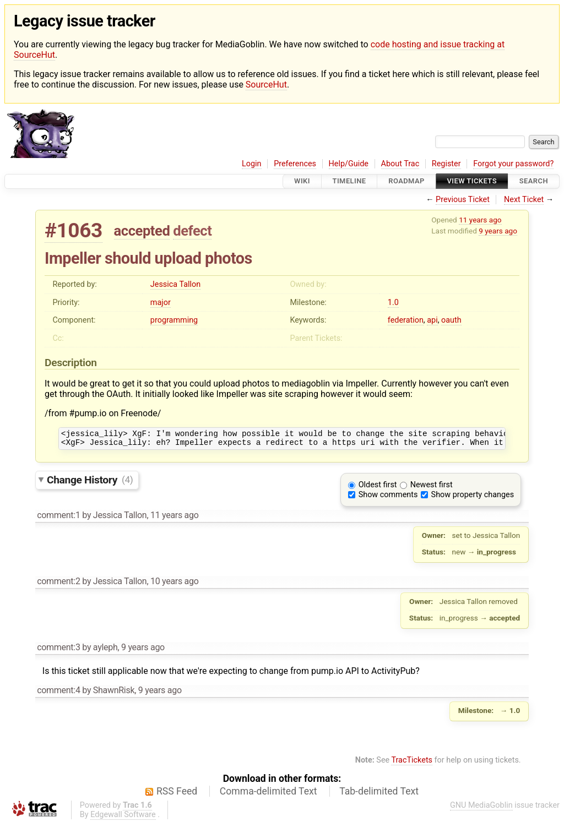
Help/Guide (348, 163)
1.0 (393, 302)
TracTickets (411, 763)
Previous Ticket (463, 199)
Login (252, 163)
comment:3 (58, 650)
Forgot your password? (513, 163)
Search (533, 181)
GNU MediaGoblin (481, 808)
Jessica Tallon (175, 284)
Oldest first (378, 488)
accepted (142, 230)
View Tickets (472, 181)
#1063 (73, 230)
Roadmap (406, 181)
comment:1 (58, 518)
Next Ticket (524, 199)
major (160, 302)
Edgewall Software (123, 818)
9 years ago (498, 230)
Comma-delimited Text (268, 794)
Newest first (431, 488)
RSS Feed (176, 794)
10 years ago (174, 584)
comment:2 (58, 584)
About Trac (400, 163)
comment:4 (58, 693)
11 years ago (480, 219)
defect (192, 230)
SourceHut (266, 84)
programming (174, 320)
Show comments (388, 498)
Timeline (349, 181)
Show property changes (472, 498)
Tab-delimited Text (379, 794)
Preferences (295, 163)
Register (446, 163)
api (432, 320)
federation (406, 320)
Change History (90, 482)
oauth (451, 320)
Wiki (302, 181)
